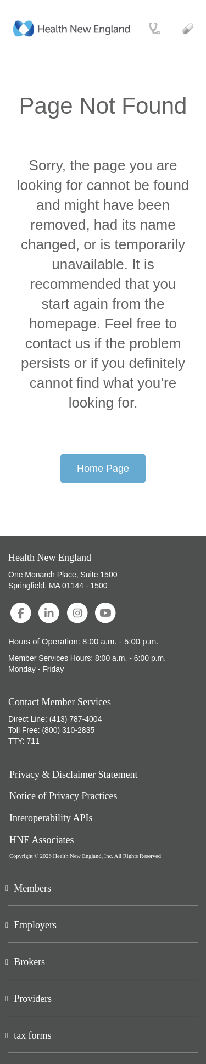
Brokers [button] (29, 961)
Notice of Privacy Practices (63, 796)
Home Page (103, 468)
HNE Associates (41, 840)
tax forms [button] (32, 1035)
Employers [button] (35, 925)
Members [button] (32, 888)
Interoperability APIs (50, 818)
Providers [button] (33, 998)
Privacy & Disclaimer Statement (73, 775)
